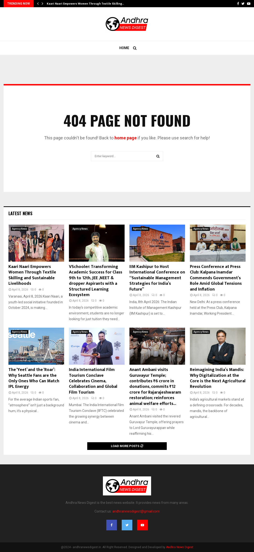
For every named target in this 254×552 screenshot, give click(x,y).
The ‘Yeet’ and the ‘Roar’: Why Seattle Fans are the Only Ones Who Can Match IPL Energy (33, 378)
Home (124, 48)
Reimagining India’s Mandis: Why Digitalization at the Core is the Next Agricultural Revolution (218, 378)
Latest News (20, 213)
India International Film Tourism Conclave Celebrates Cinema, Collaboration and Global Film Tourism (93, 381)
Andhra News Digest (179, 547)
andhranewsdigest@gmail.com (136, 511)
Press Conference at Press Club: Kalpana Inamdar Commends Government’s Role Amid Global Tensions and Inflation (216, 278)
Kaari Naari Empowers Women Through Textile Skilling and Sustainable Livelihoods (32, 275)
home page (125, 137)
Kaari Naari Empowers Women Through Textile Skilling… (86, 3)
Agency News (19, 228)
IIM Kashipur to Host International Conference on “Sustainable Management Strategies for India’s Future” (157, 278)
